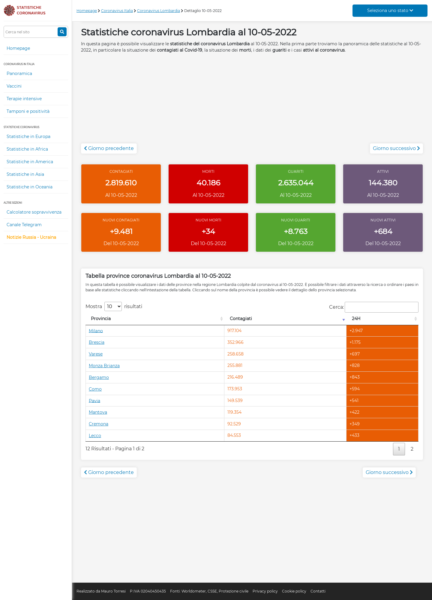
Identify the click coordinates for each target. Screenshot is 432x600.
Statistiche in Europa (28, 136)
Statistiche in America (30, 161)
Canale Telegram (24, 224)
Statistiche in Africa (27, 149)
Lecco (95, 435)
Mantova (98, 412)
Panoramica (19, 73)
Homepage (18, 48)
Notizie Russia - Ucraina (31, 237)
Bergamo (99, 377)
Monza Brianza (104, 365)
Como (95, 389)
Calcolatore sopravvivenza (34, 212)
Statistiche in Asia (25, 174)
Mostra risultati (114, 306)
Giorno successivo (396, 148)
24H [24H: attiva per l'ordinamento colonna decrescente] (356, 318)
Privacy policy (265, 591)
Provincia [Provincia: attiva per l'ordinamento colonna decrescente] (101, 318)
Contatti (318, 591)
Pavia (94, 400)
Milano (96, 330)
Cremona (98, 424)
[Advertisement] (252, 101)
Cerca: (373, 307)
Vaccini (14, 86)
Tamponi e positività (28, 111)
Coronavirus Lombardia (158, 10)
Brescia (96, 342)
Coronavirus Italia (117, 10)
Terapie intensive (24, 98)
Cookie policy (294, 591)
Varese (96, 354)
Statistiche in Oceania (29, 187)
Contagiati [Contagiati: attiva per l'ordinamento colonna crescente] (241, 318)
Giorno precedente (109, 148)
